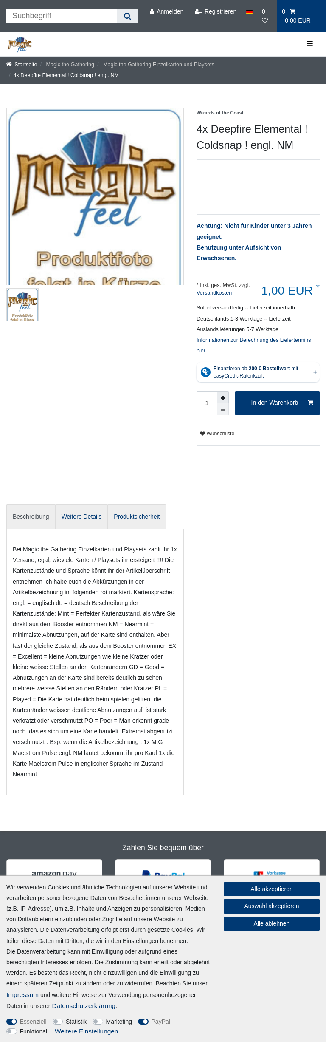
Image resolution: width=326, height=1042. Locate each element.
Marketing (119, 1021)
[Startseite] (21, 65)
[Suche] (127, 16)
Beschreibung (31, 516)
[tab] (31, 516)
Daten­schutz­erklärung (83, 1005)
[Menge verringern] (223, 409)
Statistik (76, 1021)
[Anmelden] (166, 11)
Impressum (22, 994)
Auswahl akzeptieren (271, 906)
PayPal (161, 1021)
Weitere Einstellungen (86, 1031)
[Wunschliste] (267, 16)
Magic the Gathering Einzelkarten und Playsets (157, 65)
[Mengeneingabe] (207, 403)
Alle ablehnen (272, 923)
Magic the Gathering (69, 65)
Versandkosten (214, 293)
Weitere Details (82, 516)
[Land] (249, 11)
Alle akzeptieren (271, 889)
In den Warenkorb (282, 403)
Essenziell (33, 1021)
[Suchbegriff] (61, 16)
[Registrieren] (215, 11)
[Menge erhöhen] (223, 397)
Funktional (34, 1031)
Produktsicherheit (137, 516)
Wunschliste (217, 434)
